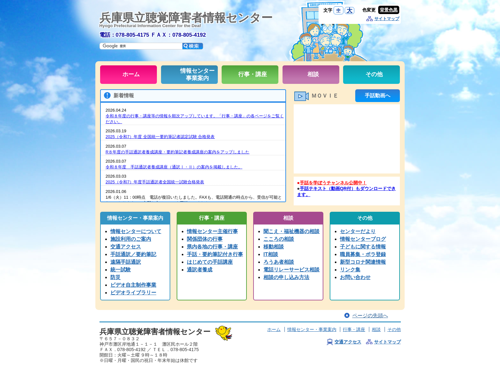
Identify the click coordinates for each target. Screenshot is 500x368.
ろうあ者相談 (278, 262)
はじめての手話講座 (210, 262)
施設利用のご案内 (130, 239)
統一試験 (120, 269)
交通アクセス (125, 246)
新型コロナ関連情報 (363, 262)
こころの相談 (278, 239)
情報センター (311, 329)
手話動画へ (377, 95)
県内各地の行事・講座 (212, 246)
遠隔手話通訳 (125, 262)
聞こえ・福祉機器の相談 (291, 231)
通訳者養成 (199, 269)
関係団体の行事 (205, 239)
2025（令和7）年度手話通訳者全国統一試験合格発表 (155, 182)
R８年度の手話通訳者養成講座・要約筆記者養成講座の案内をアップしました (177, 152)
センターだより (358, 231)
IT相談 (270, 254)
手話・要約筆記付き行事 (215, 254)
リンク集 (350, 269)
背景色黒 (389, 9)
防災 (115, 277)
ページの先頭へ (370, 315)
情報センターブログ (363, 239)
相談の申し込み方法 (286, 277)
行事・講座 (354, 329)
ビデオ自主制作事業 (133, 285)
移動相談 (273, 246)
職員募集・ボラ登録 (363, 254)
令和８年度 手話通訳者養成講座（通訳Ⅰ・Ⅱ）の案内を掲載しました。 (174, 167)
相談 (376, 329)
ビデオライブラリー (133, 292)
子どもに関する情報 (363, 246)
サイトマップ (386, 18)
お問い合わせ (355, 277)
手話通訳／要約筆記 (133, 254)
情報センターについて (135, 231)
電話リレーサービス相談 (291, 269)
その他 (394, 329)
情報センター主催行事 (212, 231)
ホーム (274, 329)
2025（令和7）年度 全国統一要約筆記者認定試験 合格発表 (160, 136)
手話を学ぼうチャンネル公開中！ (333, 182)
